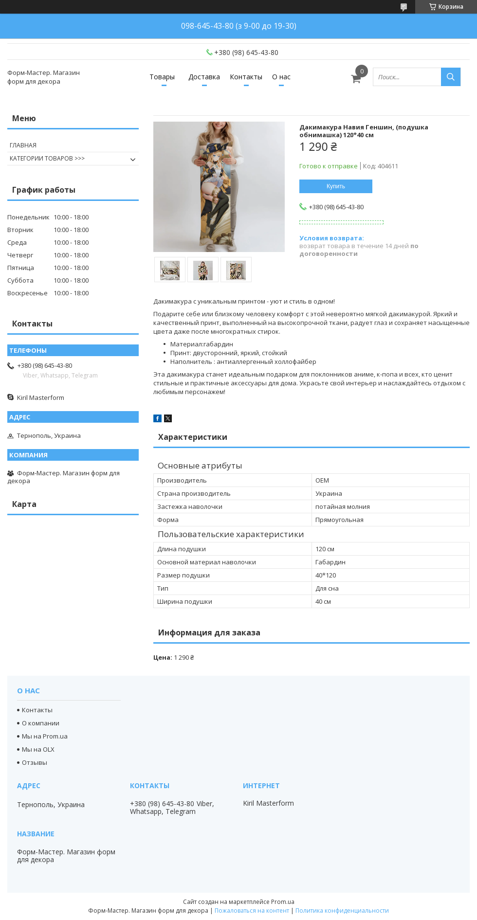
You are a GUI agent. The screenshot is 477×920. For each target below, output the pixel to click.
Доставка (204, 76)
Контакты (246, 76)
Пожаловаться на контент (252, 910)
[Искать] (450, 77)
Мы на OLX (38, 749)
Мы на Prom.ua (45, 736)
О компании (40, 723)
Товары (162, 76)
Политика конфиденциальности (342, 910)
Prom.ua (282, 902)
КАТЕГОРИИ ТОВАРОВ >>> (47, 158)
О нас (281, 76)
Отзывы (34, 762)
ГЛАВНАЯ (23, 145)
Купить (336, 186)
